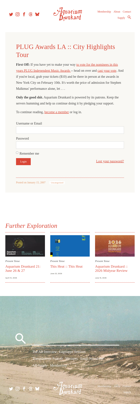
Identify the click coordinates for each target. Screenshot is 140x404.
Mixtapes (71, 358)
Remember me (29, 153)
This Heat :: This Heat (66, 266)
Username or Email (29, 123)
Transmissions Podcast (47, 358)
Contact (127, 11)
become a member (56, 112)
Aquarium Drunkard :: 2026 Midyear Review (111, 268)
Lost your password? (110, 161)
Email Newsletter (92, 358)
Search (129, 17)
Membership (104, 11)
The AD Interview (44, 352)
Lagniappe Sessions (72, 352)
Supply (121, 17)
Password (22, 138)
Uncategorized (57, 183)
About (116, 11)
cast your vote (107, 70)
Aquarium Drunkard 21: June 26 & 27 (22, 268)
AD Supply (40, 365)
